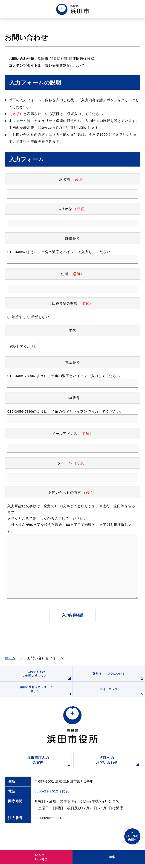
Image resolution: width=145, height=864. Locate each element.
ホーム (10, 658)
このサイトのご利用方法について (47, 675)
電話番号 (72, 362)
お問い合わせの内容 (64, 492)
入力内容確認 (72, 615)
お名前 (64, 179)
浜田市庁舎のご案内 (49, 761)
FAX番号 (72, 398)
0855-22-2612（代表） (53, 791)
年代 (72, 330)
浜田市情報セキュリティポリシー (46, 691)
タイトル (65, 463)
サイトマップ (122, 692)
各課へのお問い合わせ (118, 761)
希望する (19, 317)
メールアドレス (64, 433)
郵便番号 (72, 238)
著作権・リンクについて (119, 676)
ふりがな (65, 209)
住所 (64, 274)
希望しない (40, 317)
